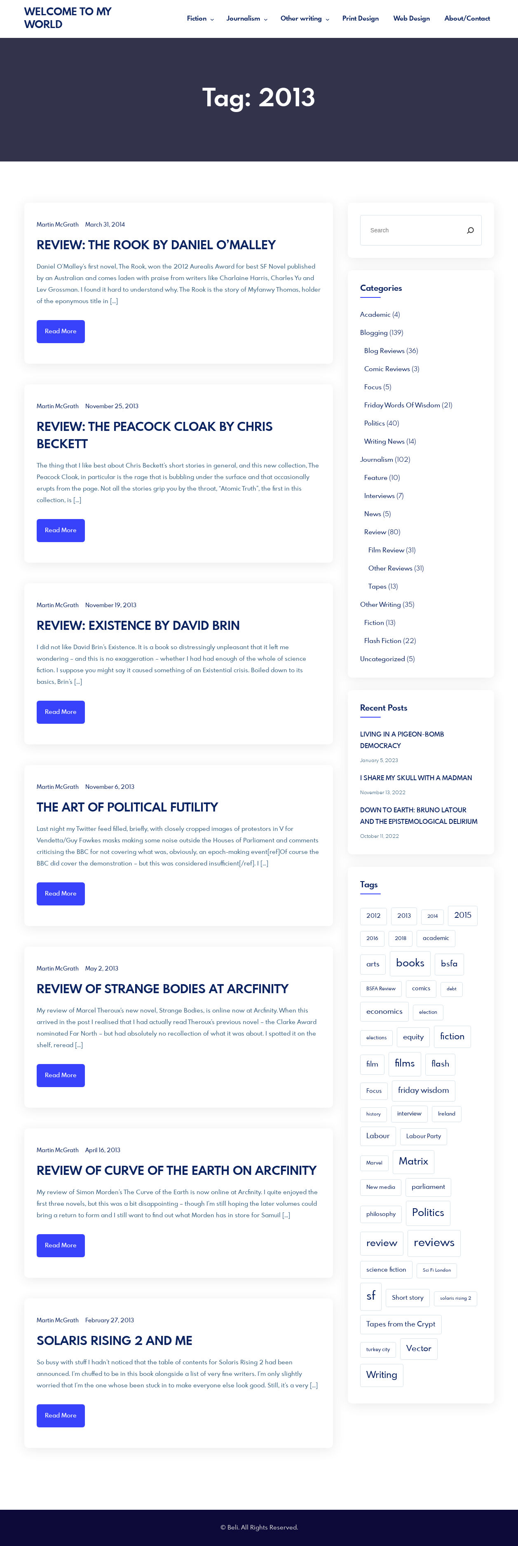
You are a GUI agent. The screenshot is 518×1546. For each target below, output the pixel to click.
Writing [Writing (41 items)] (381, 1375)
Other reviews (390, 568)
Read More (61, 331)
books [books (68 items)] (410, 963)
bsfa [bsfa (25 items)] (449, 964)
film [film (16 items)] (372, 1064)
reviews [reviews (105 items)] (434, 1243)
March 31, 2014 (105, 225)
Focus (373, 387)
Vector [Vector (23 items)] (418, 1349)
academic (375, 314)
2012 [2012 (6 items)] (373, 916)
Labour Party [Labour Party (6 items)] (423, 1136)
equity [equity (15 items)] (413, 1037)
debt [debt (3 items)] (452, 989)
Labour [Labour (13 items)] (378, 1136)
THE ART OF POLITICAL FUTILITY (127, 808)
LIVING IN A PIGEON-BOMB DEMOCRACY (402, 740)
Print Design (360, 18)
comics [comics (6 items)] (421, 989)
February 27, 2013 (109, 1321)
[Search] (470, 230)
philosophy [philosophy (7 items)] (381, 1214)
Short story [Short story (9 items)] (408, 1298)
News (372, 514)
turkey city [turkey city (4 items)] (378, 1349)
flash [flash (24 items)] (440, 1064)
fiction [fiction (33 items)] (452, 1036)
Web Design (412, 18)
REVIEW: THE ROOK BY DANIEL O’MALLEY (156, 246)
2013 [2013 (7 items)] (404, 916)
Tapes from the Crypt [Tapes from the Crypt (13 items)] (401, 1324)
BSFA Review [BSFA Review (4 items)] (381, 989)
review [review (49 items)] (381, 1244)
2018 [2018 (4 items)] (400, 938)
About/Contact (467, 18)
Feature (375, 478)
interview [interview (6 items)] (409, 1114)
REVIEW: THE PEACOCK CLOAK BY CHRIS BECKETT (155, 436)
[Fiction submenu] (212, 19)
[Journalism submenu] (266, 19)
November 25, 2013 (111, 406)
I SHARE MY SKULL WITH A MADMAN (416, 778)
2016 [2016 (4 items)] (372, 938)
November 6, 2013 (109, 787)
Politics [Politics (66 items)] (428, 1213)
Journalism (243, 18)
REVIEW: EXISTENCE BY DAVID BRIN (138, 626)
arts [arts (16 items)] (373, 964)
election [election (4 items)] (428, 1012)
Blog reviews (384, 351)
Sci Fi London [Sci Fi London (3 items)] (437, 1270)
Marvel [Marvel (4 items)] (374, 1163)
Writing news (384, 441)
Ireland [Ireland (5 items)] (446, 1114)
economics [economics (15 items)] (384, 1011)
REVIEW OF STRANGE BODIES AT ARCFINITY (162, 990)
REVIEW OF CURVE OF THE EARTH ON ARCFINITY (176, 1171)
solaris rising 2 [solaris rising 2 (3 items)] (455, 1298)
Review (375, 532)
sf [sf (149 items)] (370, 1296)
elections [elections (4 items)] (376, 1038)
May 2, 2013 (101, 969)
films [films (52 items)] (405, 1064)
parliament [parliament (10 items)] (428, 1187)
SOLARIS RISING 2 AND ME (114, 1342)
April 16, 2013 (102, 1150)
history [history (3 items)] (373, 1114)
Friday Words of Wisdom (402, 405)
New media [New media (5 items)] (380, 1187)
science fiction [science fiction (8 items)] (386, 1270)
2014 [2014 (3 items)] (432, 917)
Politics (374, 423)
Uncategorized (382, 659)
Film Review (386, 550)
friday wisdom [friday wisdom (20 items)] (423, 1091)
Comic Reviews (387, 369)
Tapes (377, 586)
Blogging (374, 333)
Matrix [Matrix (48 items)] (413, 1162)
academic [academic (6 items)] (436, 938)
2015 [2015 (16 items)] (462, 915)
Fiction (196, 18)
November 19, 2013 (110, 605)
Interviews (379, 496)
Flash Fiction (382, 641)
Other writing (301, 18)
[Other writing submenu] (328, 19)
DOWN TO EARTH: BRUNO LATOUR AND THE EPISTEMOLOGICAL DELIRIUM (419, 816)
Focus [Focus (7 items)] (374, 1091)
